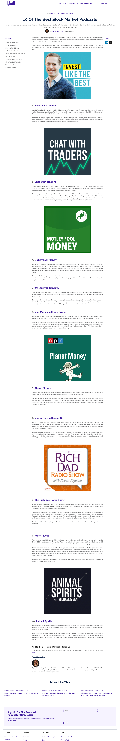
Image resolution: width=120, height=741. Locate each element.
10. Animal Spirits (10, 67)
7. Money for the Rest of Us (13, 59)
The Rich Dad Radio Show (49, 500)
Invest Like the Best (45, 105)
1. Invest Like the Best (12, 42)
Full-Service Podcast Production (10, 738)
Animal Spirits (44, 621)
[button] (62, 3)
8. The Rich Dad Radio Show (14, 62)
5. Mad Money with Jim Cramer (15, 53)
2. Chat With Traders (11, 45)
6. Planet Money (10, 56)
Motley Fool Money (45, 260)
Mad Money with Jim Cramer (51, 312)
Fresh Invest (41, 535)
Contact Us (103, 3)
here (33, 652)
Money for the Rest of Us (48, 418)
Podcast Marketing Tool (49, 737)
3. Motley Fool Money (12, 48)
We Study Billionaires (47, 288)
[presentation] (77, 717)
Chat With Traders (45, 181)
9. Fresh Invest (9, 65)
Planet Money (42, 388)
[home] (12, 3)
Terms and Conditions (67, 737)
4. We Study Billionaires (12, 51)
